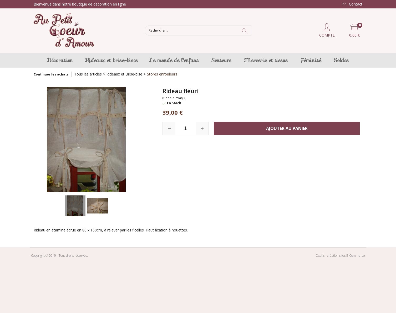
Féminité (310, 60)
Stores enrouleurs (162, 74)
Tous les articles (88, 74)
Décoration (60, 60)
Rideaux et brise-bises (112, 60)
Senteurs (221, 60)
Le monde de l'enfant (174, 60)
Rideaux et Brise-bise (124, 74)
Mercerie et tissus (266, 60)
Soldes (341, 60)
